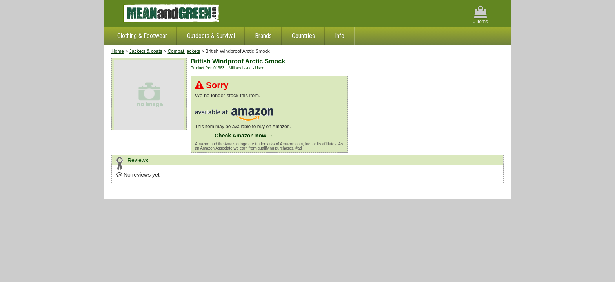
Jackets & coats (145, 51)
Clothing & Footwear (142, 36)
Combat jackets (183, 51)
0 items (480, 15)
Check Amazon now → (244, 135)
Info (339, 36)
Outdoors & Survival (211, 36)
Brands (263, 36)
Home (117, 51)
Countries (303, 36)
